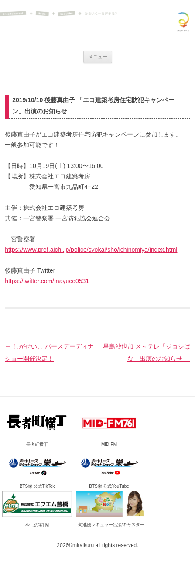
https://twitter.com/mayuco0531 (47, 280)
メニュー (97, 56)
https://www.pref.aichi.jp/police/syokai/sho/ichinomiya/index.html (91, 249)
